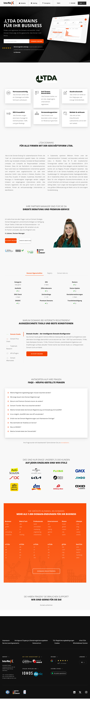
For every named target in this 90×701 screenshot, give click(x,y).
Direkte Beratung (25, 240)
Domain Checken (36, 41)
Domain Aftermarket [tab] (10, 359)
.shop (7, 526)
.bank (35, 526)
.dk (20, 552)
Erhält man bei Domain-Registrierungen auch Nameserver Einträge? (32, 418)
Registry (49, 273)
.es (20, 555)
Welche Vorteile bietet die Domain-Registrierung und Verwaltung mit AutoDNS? (36, 410)
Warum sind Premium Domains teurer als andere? (26, 401)
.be (77, 555)
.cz (6, 560)
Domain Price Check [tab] (12, 340)
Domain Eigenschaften (34, 273)
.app (20, 529)
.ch (6, 555)
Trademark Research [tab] (11, 347)
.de (20, 549)
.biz (63, 549)
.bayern (78, 552)
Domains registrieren (46, 573)
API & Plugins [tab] (12, 353)
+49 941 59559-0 (9, 677)
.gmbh (7, 529)
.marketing (36, 532)
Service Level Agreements (11, 645)
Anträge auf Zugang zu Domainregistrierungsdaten (31, 643)
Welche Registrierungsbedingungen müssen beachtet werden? (30, 393)
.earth (64, 537)
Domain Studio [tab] (13, 334)
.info (63, 560)
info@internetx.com (11, 680)
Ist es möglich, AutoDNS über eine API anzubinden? (27, 414)
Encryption (47, 3)
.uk (48, 555)
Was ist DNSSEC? (15, 427)
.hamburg (79, 557)
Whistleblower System (80, 645)
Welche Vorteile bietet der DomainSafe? (23, 431)
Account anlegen (11, 240)
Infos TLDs (82, 643)
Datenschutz (37, 645)
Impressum (6, 643)
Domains (23, 3)
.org (63, 555)
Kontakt (71, 3)
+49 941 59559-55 (9, 679)
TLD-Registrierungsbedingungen (63, 643)
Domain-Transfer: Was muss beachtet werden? (25, 406)
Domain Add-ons (62, 273)
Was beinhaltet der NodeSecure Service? (23, 423)
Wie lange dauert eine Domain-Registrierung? (25, 397)
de (82, 665)
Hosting (35, 3)
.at (6, 549)
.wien (77, 560)
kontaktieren (65, 443)
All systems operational (58, 675)
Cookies (57, 645)
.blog (77, 529)
